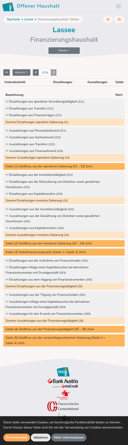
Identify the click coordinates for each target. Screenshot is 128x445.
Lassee (29, 19)
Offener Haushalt (32, 6)
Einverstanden (16, 437)
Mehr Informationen (69, 437)
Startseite (13, 19)
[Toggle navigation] (118, 6)
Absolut (20, 72)
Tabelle (63, 50)
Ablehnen (41, 437)
